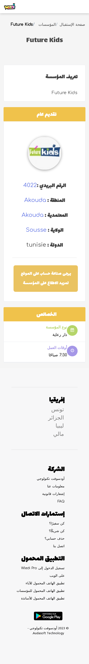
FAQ (61, 501)
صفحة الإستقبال (72, 24)
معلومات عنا (56, 486)
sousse (36, 230)
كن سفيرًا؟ (57, 523)
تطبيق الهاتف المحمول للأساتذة (43, 598)
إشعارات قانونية (53, 494)
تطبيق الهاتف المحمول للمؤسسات (41, 591)
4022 (30, 185)
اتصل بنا (59, 546)
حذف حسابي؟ (55, 538)
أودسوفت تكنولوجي (51, 479)
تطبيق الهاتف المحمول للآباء (45, 583)
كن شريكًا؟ (57, 531)
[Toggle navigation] (78, 6)
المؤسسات (47, 24)
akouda (35, 200)
